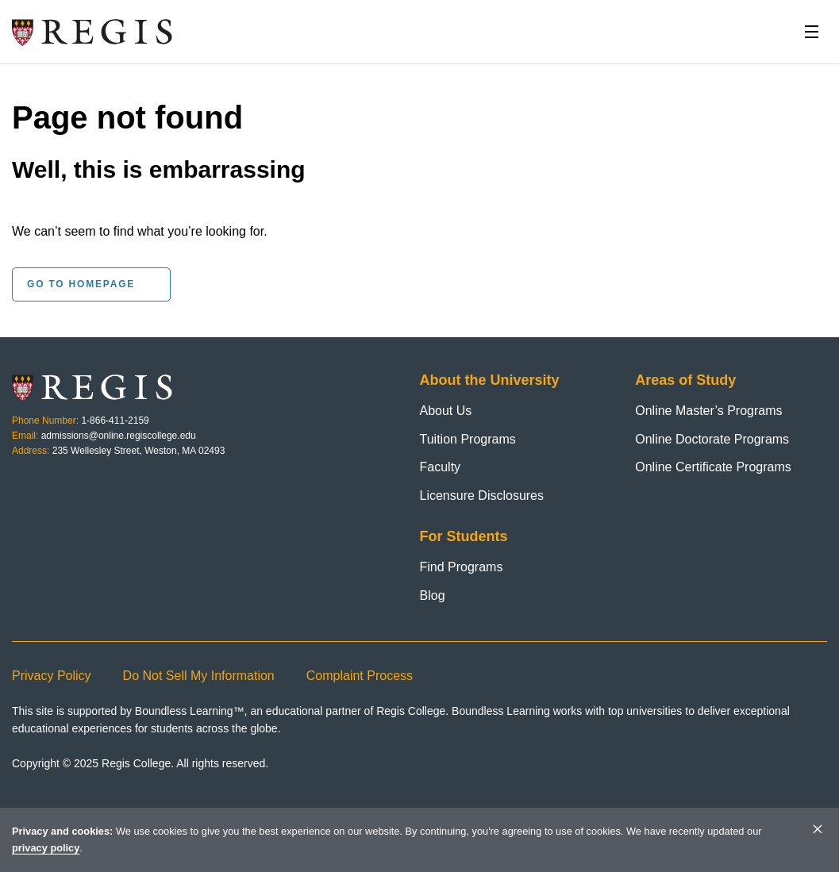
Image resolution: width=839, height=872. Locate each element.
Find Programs (461, 567)
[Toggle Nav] (811, 32)
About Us (446, 410)
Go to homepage (81, 284)
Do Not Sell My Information (199, 675)
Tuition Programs (468, 439)
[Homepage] (93, 31)
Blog (432, 595)
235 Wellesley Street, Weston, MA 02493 (138, 450)
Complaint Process (359, 675)
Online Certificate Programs (713, 467)
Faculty (440, 467)
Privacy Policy (51, 675)
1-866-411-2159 (114, 420)
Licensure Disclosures (482, 495)
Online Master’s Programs (708, 410)
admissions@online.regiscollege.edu (118, 435)
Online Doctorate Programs (712, 439)
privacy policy (45, 848)
